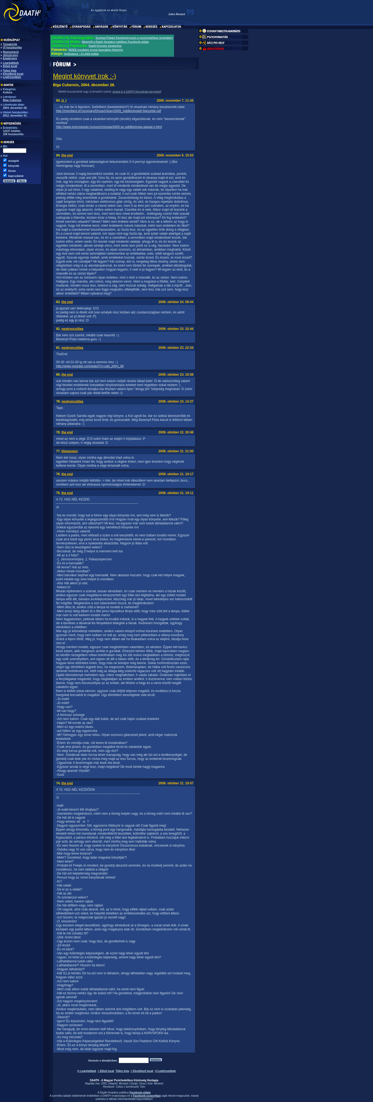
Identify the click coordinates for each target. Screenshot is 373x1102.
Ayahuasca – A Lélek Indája (81, 53)
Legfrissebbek (12, 77)
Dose (142, 1083)
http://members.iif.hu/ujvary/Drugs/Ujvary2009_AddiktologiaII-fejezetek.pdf (108, 111)
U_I (64, 100)
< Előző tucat (106, 1071)
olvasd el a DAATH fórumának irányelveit (136, 91)
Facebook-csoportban (147, 1095)
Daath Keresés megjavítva (105, 45)
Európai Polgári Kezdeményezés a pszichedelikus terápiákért (134, 37)
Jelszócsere (10, 55)
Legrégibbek (11, 62)
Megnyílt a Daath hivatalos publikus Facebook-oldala (115, 41)
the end (67, 155)
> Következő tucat (142, 1071)
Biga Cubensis (12, 100)
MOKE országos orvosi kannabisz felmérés (96, 49)
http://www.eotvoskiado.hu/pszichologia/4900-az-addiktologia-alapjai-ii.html (109, 127)
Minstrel (123, 1083)
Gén (142, 1086)
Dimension (69, 451)
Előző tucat (10, 66)
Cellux (119, 1086)
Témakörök (10, 44)
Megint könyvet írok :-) (84, 76)
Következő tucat (13, 73)
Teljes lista (9, 70)
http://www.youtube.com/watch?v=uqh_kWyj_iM (90, 366)
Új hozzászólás (12, 47)
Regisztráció (11, 52)
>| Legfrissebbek (165, 1071)
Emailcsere (10, 58)
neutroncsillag (72, 329)
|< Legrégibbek (86, 1071)
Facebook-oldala (140, 1092)
